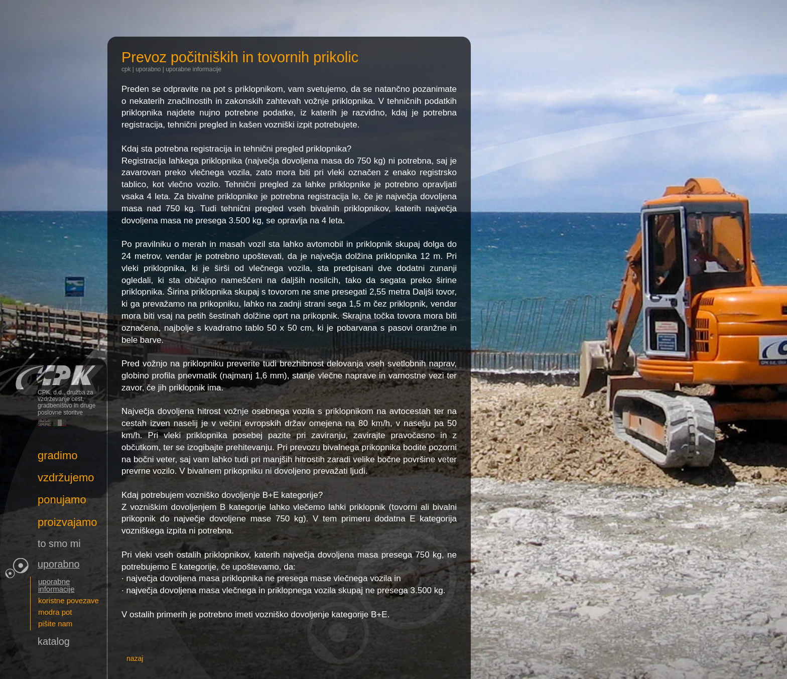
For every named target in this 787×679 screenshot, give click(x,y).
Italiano (59, 423)
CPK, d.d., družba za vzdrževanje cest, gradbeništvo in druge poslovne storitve (53, 373)
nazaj (134, 658)
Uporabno (148, 69)
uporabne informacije (193, 69)
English (44, 423)
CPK (126, 69)
